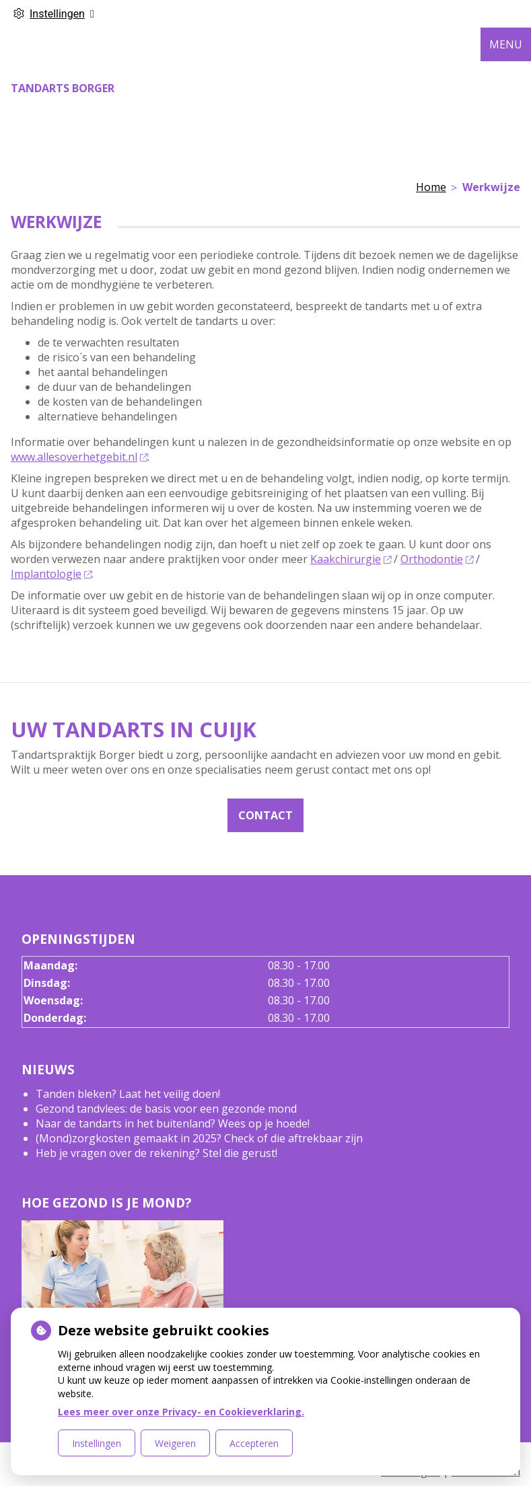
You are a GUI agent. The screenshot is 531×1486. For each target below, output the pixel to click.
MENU (505, 44)
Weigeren (175, 1443)
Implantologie (51, 573)
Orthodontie (436, 559)
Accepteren (254, 1443)
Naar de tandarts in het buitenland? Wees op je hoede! (173, 1123)
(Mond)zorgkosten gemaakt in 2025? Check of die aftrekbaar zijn (199, 1138)
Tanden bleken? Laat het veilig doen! (128, 1093)
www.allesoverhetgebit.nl (79, 456)
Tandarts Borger (62, 88)
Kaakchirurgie (350, 559)
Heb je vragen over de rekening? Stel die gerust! (156, 1153)
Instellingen (96, 1443)
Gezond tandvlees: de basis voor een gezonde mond (166, 1108)
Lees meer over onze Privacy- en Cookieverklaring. (181, 1411)
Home (431, 187)
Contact (265, 815)
